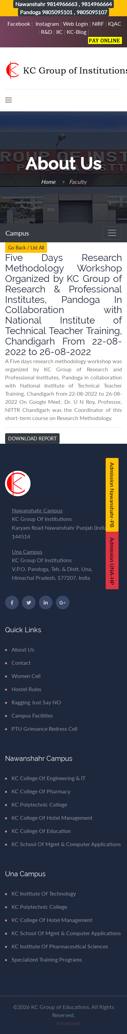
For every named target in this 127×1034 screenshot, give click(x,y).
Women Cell (23, 676)
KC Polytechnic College (36, 804)
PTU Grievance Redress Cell (41, 728)
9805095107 (92, 12)
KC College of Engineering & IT (45, 778)
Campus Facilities (29, 715)
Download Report (32, 438)
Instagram (47, 23)
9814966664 (96, 4)
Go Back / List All (26, 247)
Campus (18, 233)
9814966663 (62, 4)
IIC (59, 31)
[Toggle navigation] (112, 233)
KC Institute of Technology (40, 893)
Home (49, 181)
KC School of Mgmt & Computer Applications (63, 844)
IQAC (114, 23)
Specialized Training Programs (43, 959)
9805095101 (57, 12)
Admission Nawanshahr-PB (112, 494)
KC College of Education (38, 831)
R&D (46, 31)
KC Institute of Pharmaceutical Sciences (56, 946)
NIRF (98, 23)
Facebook (18, 23)
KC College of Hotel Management (48, 817)
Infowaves (69, 1023)
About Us (19, 649)
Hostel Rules (23, 689)
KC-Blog (76, 31)
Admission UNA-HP (112, 561)
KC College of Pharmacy (37, 791)
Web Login (75, 23)
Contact (18, 662)
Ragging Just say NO (33, 702)
